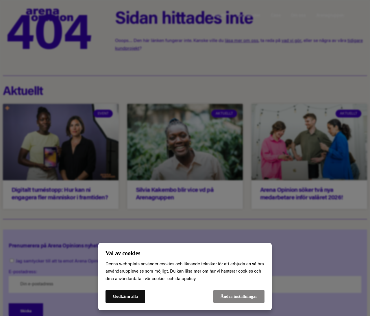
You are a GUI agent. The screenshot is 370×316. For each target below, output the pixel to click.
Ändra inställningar (239, 296)
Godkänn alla (125, 296)
